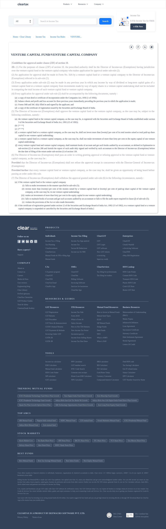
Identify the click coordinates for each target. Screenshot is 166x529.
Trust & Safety (23, 305)
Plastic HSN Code (129, 283)
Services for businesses (79, 286)
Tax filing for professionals (107, 272)
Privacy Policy (23, 517)
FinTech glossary (24, 294)
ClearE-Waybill (128, 245)
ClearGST (126, 241)
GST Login (101, 245)
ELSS (99, 319)
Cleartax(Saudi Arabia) (26, 308)
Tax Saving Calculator (131, 365)
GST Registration (51, 312)
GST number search (78, 365)
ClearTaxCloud (50, 283)
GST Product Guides (25, 301)
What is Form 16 (77, 319)
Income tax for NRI (78, 252)
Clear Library (22, 290)
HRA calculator (102, 362)
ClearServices (50, 252)
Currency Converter (104, 376)
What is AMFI (102, 338)
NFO (99, 334)
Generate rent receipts (79, 373)
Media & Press (23, 279)
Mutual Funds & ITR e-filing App (57, 256)
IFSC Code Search (78, 369)
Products (68, 4)
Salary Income (76, 323)
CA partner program (52, 272)
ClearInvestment (51, 248)
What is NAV (102, 341)
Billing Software (77, 279)
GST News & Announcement (56, 323)
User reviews (22, 283)
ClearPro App (50, 286)
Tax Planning (50, 245)
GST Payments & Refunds (55, 330)
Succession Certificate (131, 330)
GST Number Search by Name (134, 380)
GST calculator (50, 380)
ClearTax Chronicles (25, 297)
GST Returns (50, 316)
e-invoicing (101, 256)
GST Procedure (51, 319)
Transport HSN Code (130, 279)
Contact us (21, 272)
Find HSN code (128, 362)
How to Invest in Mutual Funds (108, 312)
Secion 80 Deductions (79, 248)
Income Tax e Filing (52, 241)
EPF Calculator (128, 376)
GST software (102, 248)
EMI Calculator (51, 365)
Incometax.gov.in (77, 334)
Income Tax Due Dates (79, 341)
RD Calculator (102, 365)
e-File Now (138, 26)
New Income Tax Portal (79, 330)
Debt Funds (101, 330)
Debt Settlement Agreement (133, 337)
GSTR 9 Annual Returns (54, 327)
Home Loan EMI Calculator (81, 376)
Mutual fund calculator (53, 369)
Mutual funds (50, 259)
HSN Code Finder (129, 272)
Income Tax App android (80, 241)
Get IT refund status (130, 369)
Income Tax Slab (77, 312)
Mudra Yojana (128, 319)
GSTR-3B (49, 341)
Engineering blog (24, 286)
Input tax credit (102, 259)
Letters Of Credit (129, 344)
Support (20, 255)
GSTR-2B (49, 338)
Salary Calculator (129, 373)
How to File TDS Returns (80, 327)
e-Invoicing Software (130, 248)
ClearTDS (126, 252)
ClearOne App (76, 290)
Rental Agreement (129, 341)
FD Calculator (102, 369)
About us (21, 268)
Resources (83, 4)
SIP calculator (50, 376)
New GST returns (103, 252)
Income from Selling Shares (81, 338)
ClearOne (74, 276)
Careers (20, 276)
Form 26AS (75, 316)
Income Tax (75, 245)
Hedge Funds (101, 327)
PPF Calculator (76, 362)
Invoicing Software (78, 283)
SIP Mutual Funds (103, 323)
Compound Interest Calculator (108, 380)
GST (98, 241)
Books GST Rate (129, 290)
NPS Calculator (77, 380)
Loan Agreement (129, 326)
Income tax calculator (53, 362)
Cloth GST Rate (128, 286)
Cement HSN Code (130, 276)
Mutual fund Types (104, 316)
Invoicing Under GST (53, 334)
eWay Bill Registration (131, 256)
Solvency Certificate (130, 334)
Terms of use (37, 517)
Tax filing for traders (104, 276)
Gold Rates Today (103, 373)
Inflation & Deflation (130, 323)
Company (99, 4)
